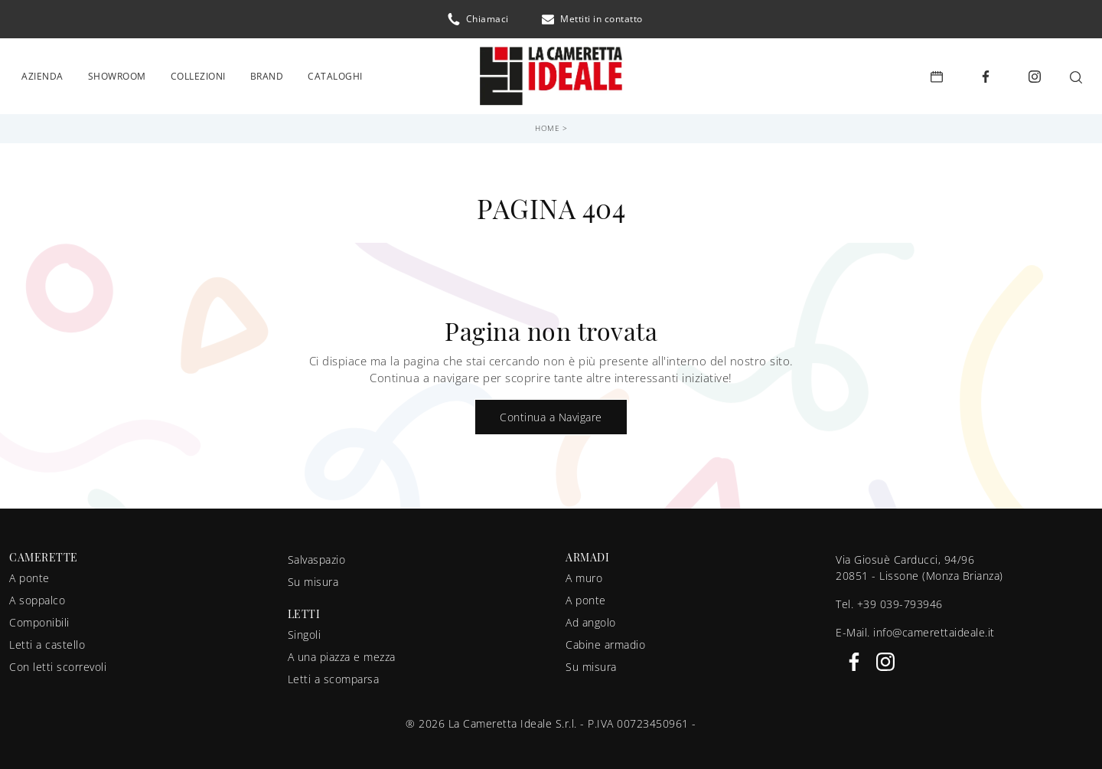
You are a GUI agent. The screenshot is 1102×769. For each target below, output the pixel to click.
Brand (267, 73)
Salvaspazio (317, 554)
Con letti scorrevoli (57, 661)
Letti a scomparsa (334, 673)
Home (547, 122)
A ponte (29, 572)
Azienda (42, 73)
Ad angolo (591, 617)
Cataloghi (335, 73)
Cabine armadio (605, 639)
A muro (584, 572)
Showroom (117, 73)
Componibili (39, 617)
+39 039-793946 (900, 598)
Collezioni (198, 73)
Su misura (313, 576)
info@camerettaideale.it (934, 627)
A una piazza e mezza (342, 651)
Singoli (304, 629)
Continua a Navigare (551, 411)
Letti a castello (47, 639)
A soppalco (37, 594)
